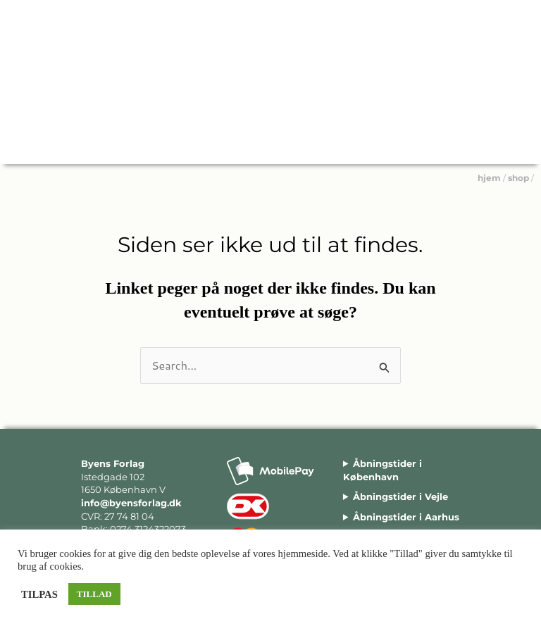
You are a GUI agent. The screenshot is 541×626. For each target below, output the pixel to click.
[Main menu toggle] (519, 142)
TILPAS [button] (39, 594)
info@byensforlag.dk (131, 502)
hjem (489, 178)
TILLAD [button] (94, 594)
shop (518, 178)
